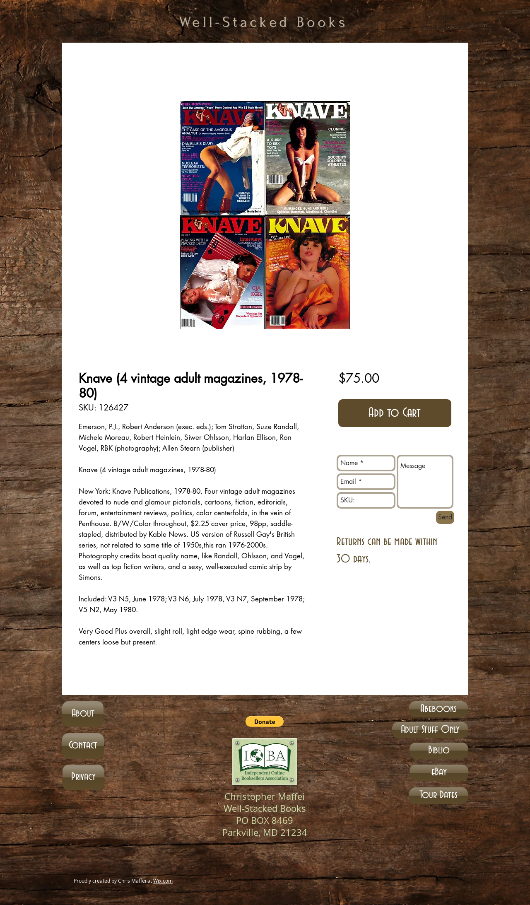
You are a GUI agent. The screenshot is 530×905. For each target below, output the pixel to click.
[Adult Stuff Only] (430, 730)
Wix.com (163, 880)
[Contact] (83, 746)
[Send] (445, 517)
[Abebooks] (438, 709)
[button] (265, 721)
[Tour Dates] (438, 795)
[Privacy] (83, 777)
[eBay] (439, 773)
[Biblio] (439, 751)
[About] (83, 714)
